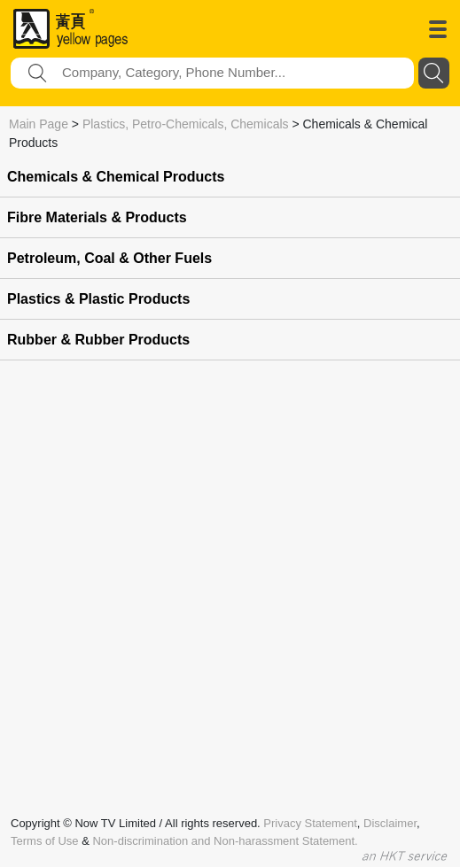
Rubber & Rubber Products (98, 339)
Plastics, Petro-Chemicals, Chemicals (185, 124)
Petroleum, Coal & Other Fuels (109, 258)
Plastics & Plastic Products (98, 298)
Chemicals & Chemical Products (115, 176)
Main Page (38, 124)
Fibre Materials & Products (97, 217)
